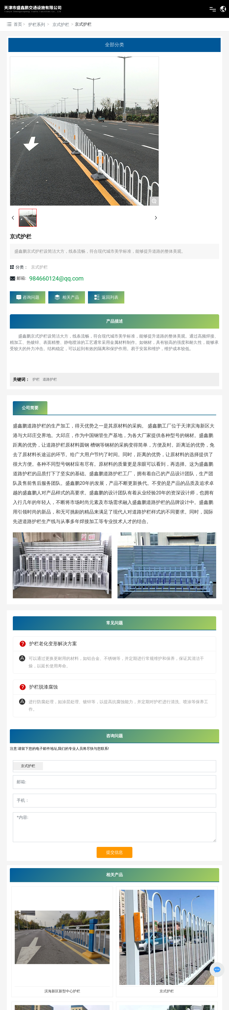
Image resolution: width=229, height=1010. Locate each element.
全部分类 (114, 44)
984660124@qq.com (56, 278)
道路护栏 (50, 379)
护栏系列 (36, 24)
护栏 (36, 379)
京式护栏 (60, 24)
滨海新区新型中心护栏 (62, 991)
